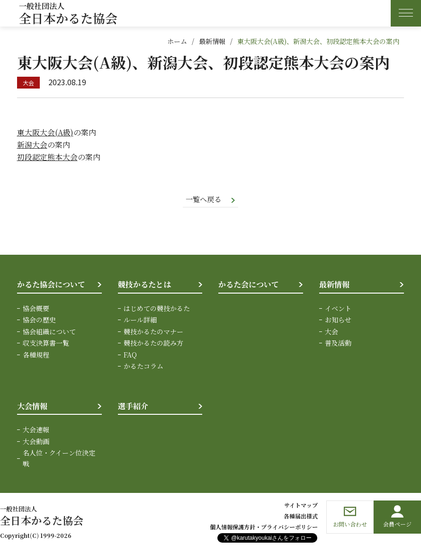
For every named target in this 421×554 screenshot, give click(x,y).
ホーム (177, 41)
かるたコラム (143, 366)
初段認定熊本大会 (47, 157)
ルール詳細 (140, 320)
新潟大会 (32, 144)
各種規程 (36, 355)
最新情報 (212, 41)
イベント (338, 308)
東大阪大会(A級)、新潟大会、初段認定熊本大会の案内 (318, 41)
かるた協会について (51, 284)
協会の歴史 (39, 320)
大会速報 (36, 430)
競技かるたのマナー (153, 332)
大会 (331, 332)
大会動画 (36, 441)
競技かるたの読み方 (153, 343)
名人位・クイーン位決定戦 (59, 458)
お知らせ (338, 320)
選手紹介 (133, 406)
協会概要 (36, 308)
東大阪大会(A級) (45, 132)
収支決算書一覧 (46, 343)
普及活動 (338, 343)
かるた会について (248, 284)
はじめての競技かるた (157, 308)
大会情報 (32, 406)
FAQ (130, 355)
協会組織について (49, 332)
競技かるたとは (144, 284)
